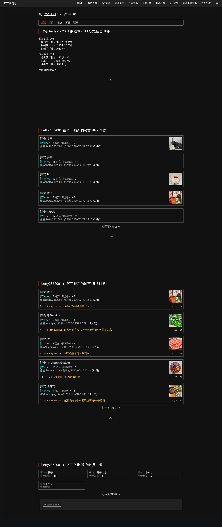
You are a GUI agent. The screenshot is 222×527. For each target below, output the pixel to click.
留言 (67, 22)
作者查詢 (50, 14)
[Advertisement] (111, 101)
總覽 (43, 22)
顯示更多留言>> (111, 407)
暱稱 (75, 22)
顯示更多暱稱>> (111, 494)
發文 (59, 22)
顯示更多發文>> (111, 226)
